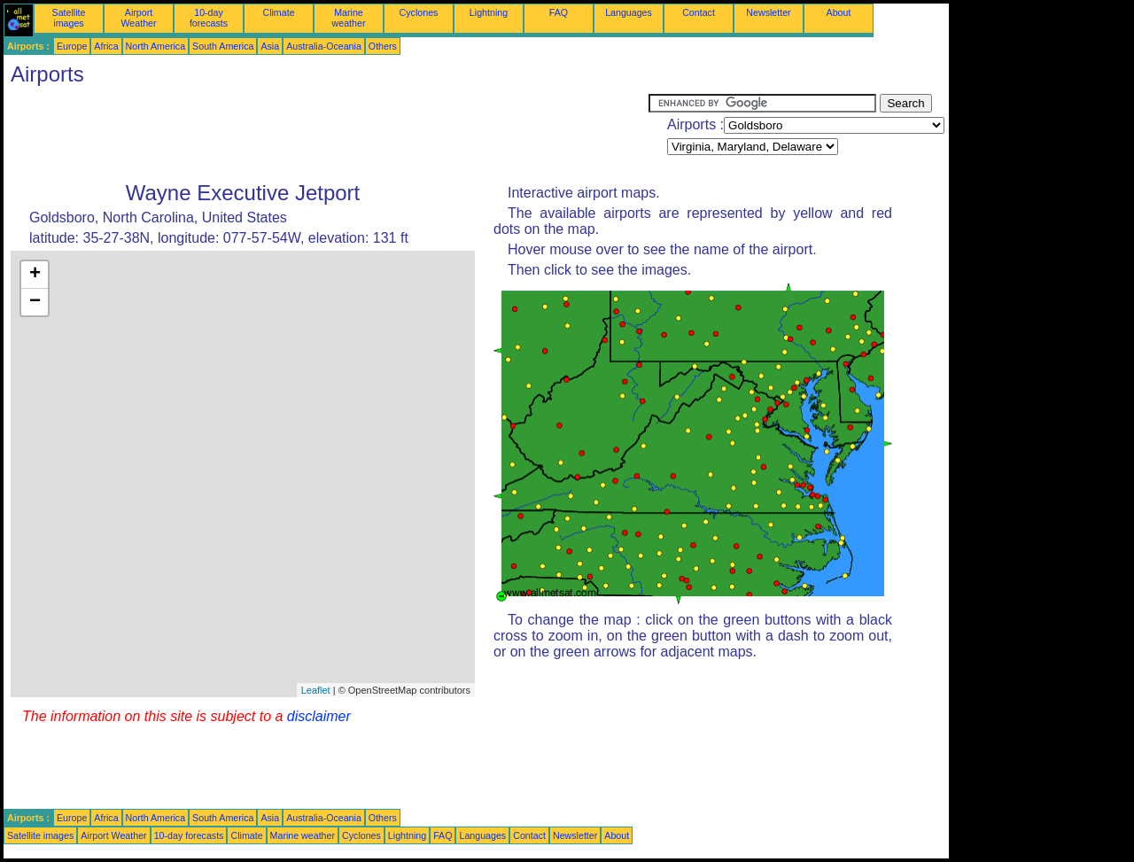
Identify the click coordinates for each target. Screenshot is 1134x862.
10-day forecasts (209, 17)
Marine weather (349, 17)
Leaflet (315, 690)
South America (222, 46)
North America (156, 46)
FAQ (558, 12)
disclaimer (319, 716)
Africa (106, 46)
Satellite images (69, 17)
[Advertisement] (326, 134)
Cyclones (419, 12)
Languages (628, 12)
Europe (72, 46)
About (839, 12)
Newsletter (768, 12)
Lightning (489, 12)
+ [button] (35, 274)
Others (383, 46)
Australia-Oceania (323, 46)
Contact (698, 12)
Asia (269, 46)
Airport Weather (138, 17)
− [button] (35, 302)
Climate (278, 12)
